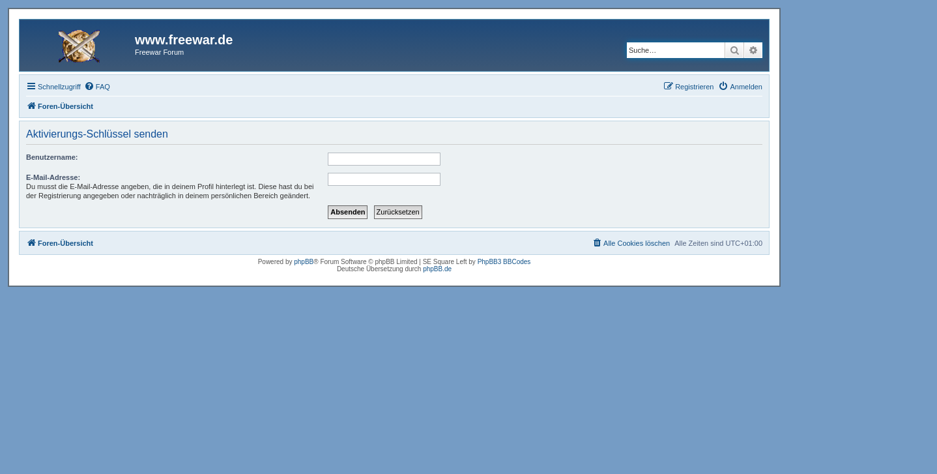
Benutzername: (52, 157)
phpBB (303, 261)
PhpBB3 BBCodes (504, 261)
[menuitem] (97, 87)
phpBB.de (437, 269)
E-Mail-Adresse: (53, 177)
